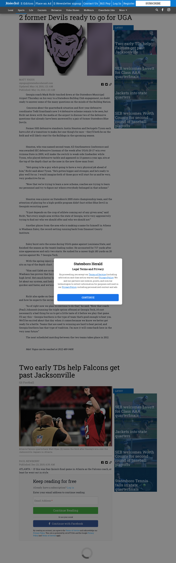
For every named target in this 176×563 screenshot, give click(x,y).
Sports (21, 10)
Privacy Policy (106, 277)
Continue (88, 297)
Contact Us (90, 3)
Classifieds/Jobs (106, 10)
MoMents (89, 10)
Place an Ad (43, 3)
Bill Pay (105, 3)
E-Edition (27, 3)
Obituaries (56, 10)
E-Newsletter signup (67, 3)
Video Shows (72, 10)
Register (128, 3)
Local (10, 10)
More (123, 10)
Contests (42, 10)
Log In (117, 3)
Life (31, 10)
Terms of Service (97, 274)
